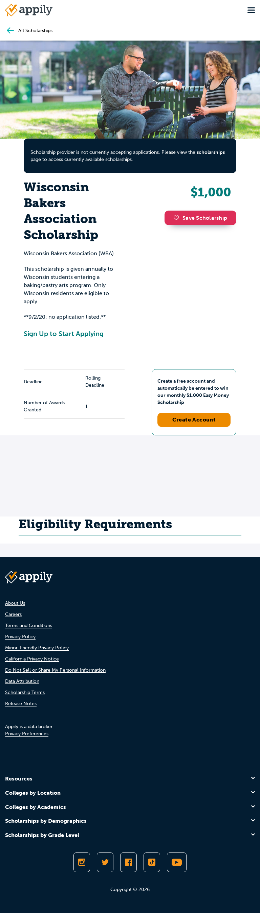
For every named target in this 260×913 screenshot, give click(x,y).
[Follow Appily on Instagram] (81, 862)
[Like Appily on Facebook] (128, 862)
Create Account (194, 419)
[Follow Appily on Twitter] (105, 862)
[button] (178, 217)
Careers (13, 614)
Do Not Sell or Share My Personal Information (55, 670)
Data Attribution (22, 681)
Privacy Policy (20, 637)
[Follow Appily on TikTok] (152, 862)
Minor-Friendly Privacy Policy (37, 648)
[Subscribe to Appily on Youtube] (177, 862)
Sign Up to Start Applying (64, 334)
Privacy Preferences (26, 734)
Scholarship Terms (25, 692)
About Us (15, 603)
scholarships (211, 152)
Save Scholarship (200, 218)
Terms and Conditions (28, 625)
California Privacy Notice (32, 659)
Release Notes (21, 703)
